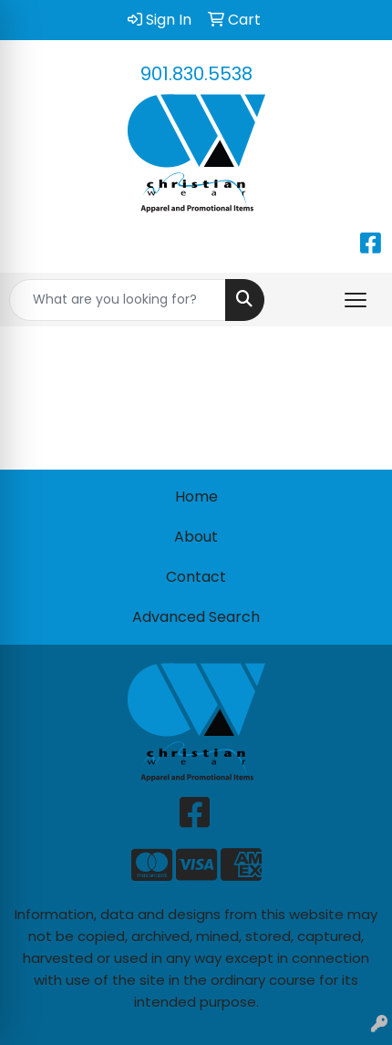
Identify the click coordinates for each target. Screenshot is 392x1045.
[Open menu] (355, 300)
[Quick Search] (117, 300)
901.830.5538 (196, 74)
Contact (196, 576)
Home (196, 496)
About (196, 536)
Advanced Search (196, 616)
